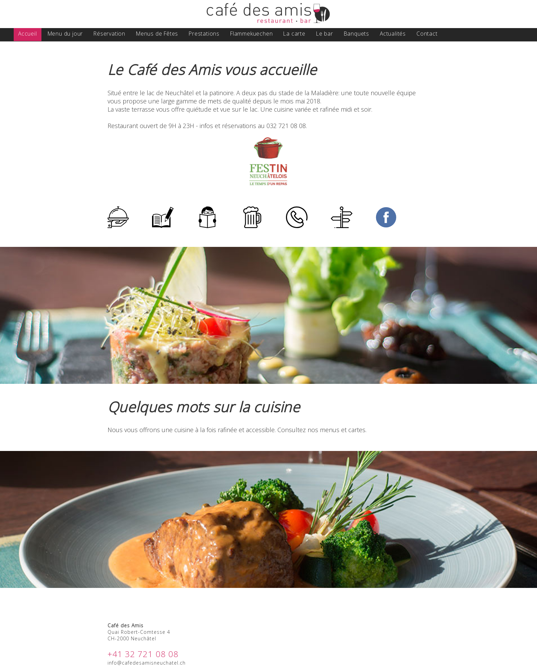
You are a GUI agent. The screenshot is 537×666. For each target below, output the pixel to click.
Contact (427, 33)
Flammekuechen (251, 33)
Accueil (27, 33)
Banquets (356, 33)
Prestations (204, 33)
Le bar (324, 33)
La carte (294, 33)
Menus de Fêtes (157, 33)
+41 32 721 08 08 (143, 653)
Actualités (393, 33)
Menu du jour (65, 33)
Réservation (109, 33)
